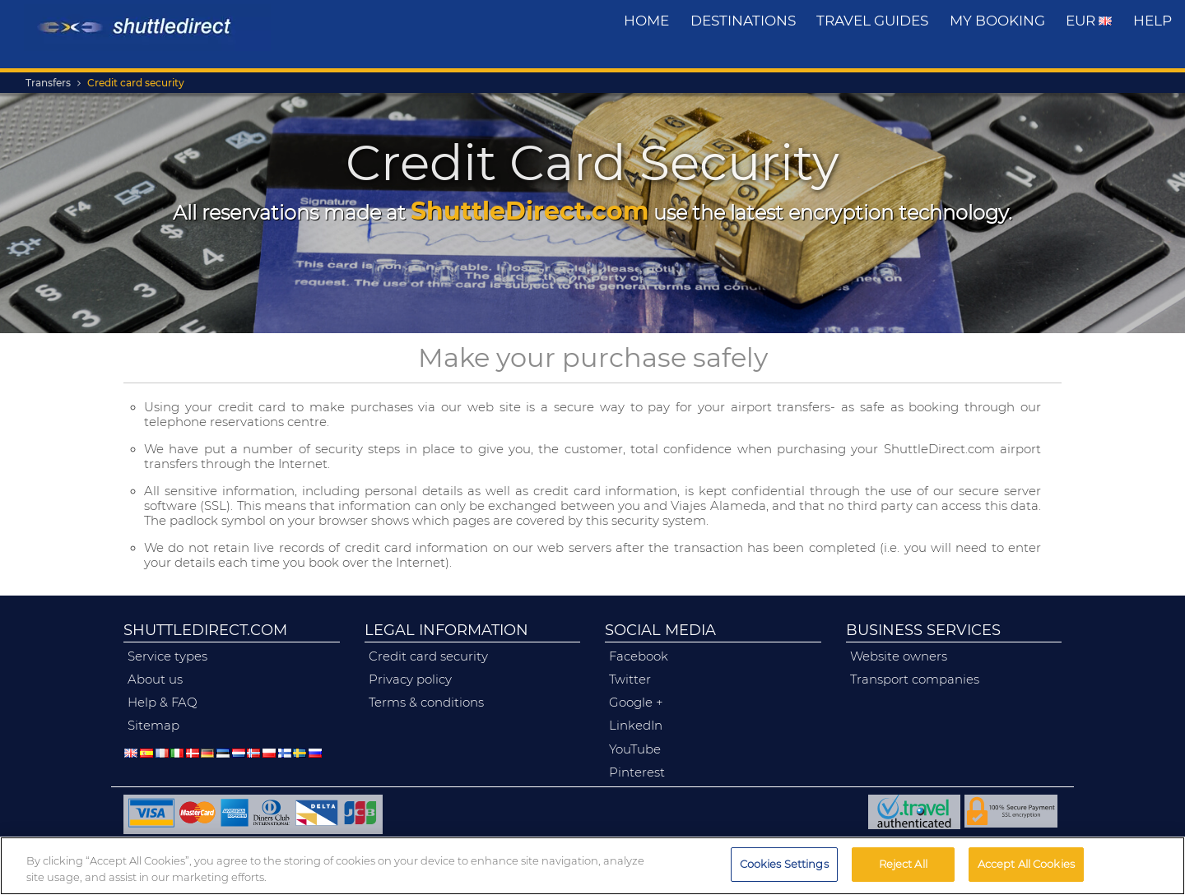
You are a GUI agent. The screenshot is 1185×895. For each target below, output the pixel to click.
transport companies (914, 679)
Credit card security (135, 83)
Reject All (903, 863)
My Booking (997, 20)
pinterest (637, 772)
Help (1152, 20)
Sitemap (153, 725)
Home (646, 20)
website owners (898, 656)
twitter (630, 679)
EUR (1089, 20)
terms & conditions (426, 702)
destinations (743, 20)
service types (167, 656)
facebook (638, 656)
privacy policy (410, 679)
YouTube (635, 749)
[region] (592, 866)
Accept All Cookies (1026, 863)
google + (636, 702)
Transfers (48, 83)
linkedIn (635, 725)
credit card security (428, 656)
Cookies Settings (784, 863)
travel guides (872, 20)
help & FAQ (163, 702)
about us (155, 679)
